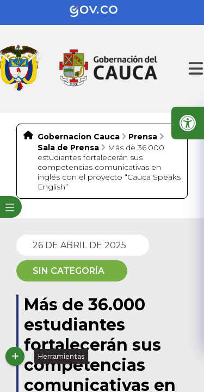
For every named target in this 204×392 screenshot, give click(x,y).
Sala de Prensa (68, 147)
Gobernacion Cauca (79, 137)
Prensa (142, 137)
